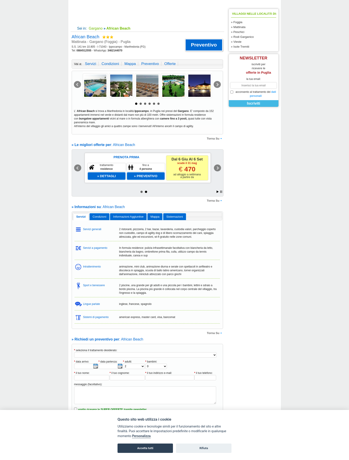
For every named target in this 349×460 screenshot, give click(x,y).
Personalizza (141, 436)
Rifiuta (203, 448)
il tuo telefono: (203, 373)
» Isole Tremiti (240, 46)
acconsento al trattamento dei (253, 93)
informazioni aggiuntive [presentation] (128, 216)
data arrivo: (81, 361)
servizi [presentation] (81, 216)
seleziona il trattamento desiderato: (95, 350)
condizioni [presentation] (99, 216)
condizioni (110, 64)
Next (217, 84)
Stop (221, 191)
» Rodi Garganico (242, 37)
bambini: (151, 361)
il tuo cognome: (120, 373)
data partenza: (108, 361)
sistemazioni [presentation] (174, 216)
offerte (170, 64)
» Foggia (236, 22)
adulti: (127, 361)
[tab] (81, 216)
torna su (215, 138)
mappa (130, 64)
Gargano (95, 28)
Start (218, 191)
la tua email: (253, 79)
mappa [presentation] (154, 216)
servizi (90, 64)
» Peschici (237, 32)
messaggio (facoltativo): (88, 384)
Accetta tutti (145, 448)
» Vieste (236, 41)
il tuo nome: (82, 373)
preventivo (150, 64)
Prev (77, 84)
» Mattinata (238, 27)
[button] (204, 45)
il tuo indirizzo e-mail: (158, 373)
